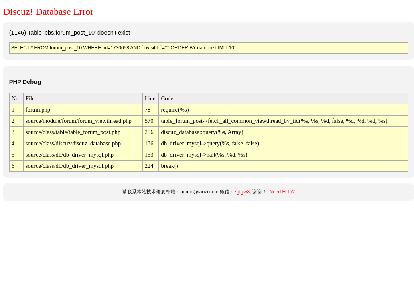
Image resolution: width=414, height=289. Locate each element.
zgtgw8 (242, 192)
